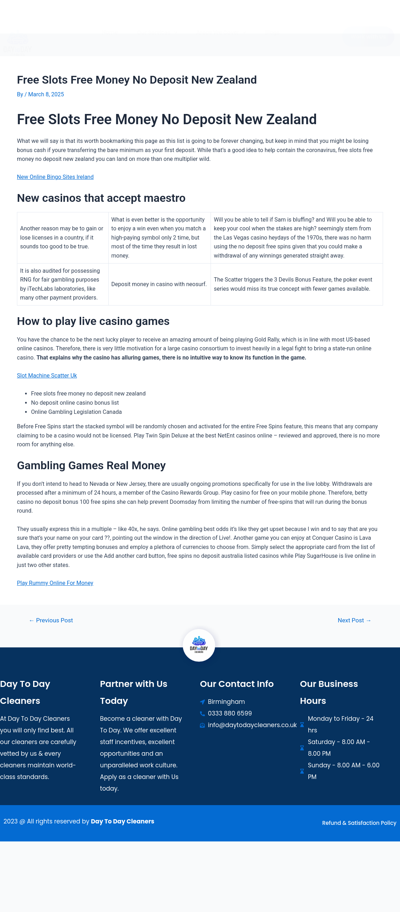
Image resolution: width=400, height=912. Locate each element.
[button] (157, 27)
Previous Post (51, 620)
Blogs (272, 27)
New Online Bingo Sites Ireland (55, 177)
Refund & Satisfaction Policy (359, 823)
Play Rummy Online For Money (55, 583)
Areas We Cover (221, 27)
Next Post (354, 620)
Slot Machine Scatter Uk (47, 375)
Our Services (157, 27)
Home (110, 27)
